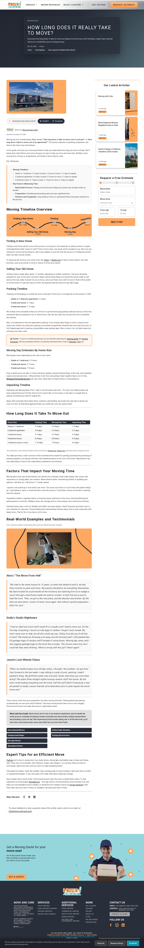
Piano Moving (67, 908)
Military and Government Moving (70, 920)
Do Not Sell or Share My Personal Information (72, 937)
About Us (90, 914)
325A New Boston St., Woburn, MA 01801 (128, 909)
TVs (78, 342)
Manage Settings (117, 943)
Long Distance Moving (47, 908)
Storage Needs (14, 741)
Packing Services (45, 911)
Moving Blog (91, 922)
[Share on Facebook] (24, 797)
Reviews (89, 908)
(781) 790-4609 (98, 5)
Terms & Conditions (56, 935)
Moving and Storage (47, 914)
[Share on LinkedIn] (34, 797)
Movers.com (52, 451)
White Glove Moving (70, 914)
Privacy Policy (77, 935)
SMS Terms (92, 935)
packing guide (72, 339)
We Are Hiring (92, 919)
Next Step (117, 222)
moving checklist (76, 785)
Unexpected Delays (16, 735)
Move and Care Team (30, 130)
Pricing (89, 911)
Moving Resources (50, 5)
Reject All (100, 943)
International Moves (16, 730)
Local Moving (43, 906)
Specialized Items (15, 746)
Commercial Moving (70, 911)
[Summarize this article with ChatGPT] (44, 121)
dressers (72, 342)
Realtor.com (56, 260)
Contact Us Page (119, 914)
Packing (9, 760)
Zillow (46, 260)
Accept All (133, 943)
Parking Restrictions (61, 735)
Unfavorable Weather (61, 730)
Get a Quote (16, 877)
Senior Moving (68, 917)
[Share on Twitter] (29, 797)
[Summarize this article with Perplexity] (57, 121)
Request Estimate (124, 5)
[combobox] (116, 203)
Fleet (88, 917)
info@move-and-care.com (20, 811)
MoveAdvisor (34, 782)
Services (32, 5)
